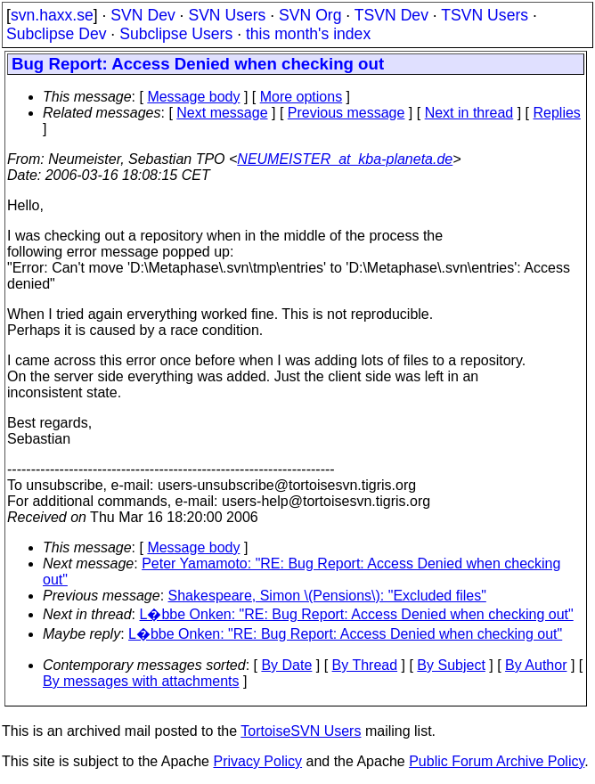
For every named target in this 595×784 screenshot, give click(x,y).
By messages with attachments (141, 681)
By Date (286, 665)
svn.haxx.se (52, 15)
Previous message (346, 112)
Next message (221, 112)
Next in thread (469, 112)
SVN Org (310, 15)
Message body (193, 96)
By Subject (451, 665)
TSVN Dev (391, 15)
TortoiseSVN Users (300, 731)
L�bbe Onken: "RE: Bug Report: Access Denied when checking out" (357, 614)
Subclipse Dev (56, 34)
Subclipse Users (175, 34)
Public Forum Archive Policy (496, 761)
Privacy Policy (257, 761)
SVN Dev (142, 15)
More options (301, 96)
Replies (557, 112)
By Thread (365, 665)
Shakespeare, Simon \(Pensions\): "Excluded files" (327, 595)
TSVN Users (484, 15)
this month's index (308, 34)
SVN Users (226, 15)
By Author (535, 665)
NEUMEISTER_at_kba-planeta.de (344, 159)
